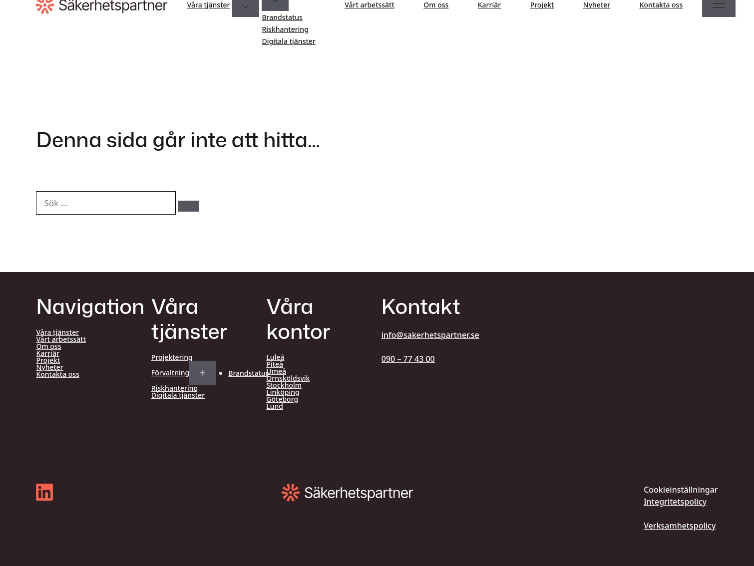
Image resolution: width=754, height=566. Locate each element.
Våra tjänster (210, 4)
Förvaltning (170, 372)
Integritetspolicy (675, 501)
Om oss (437, 4)
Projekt (544, 4)
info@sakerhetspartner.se (430, 334)
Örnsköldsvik (288, 378)
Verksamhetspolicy (680, 525)
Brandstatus (284, 17)
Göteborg (282, 399)
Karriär (491, 4)
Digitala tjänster (290, 41)
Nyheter (598, 4)
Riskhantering (287, 29)
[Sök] (188, 206)
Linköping (282, 392)
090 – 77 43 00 (408, 358)
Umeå (276, 371)
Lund (274, 406)
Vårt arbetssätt (371, 4)
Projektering (172, 357)
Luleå (275, 357)
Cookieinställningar (681, 489)
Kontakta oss (663, 4)
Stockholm (284, 385)
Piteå (274, 364)
